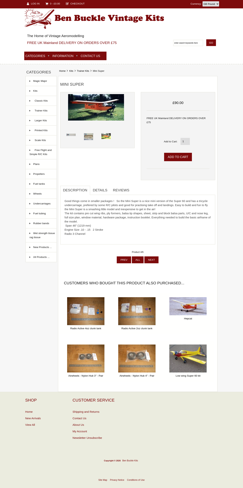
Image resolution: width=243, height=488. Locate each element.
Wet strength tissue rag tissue (42, 235)
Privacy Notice (117, 480)
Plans (36, 164)
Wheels (37, 193)
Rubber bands (41, 223)
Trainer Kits (83, 71)
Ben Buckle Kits (130, 460)
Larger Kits (38, 120)
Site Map (102, 480)
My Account (80, 431)
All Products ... (41, 257)
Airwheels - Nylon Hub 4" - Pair (137, 375)
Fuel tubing (39, 213)
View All (30, 424)
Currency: (196, 3)
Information (62, 56)
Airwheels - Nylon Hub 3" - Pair (85, 375)
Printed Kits (38, 130)
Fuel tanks (39, 183)
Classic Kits (38, 100)
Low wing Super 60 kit (188, 375)
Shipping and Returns (86, 411)
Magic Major (40, 81)
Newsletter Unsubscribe (87, 437)
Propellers (39, 174)
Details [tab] (100, 190)
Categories (35, 56)
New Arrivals (33, 418)
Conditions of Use (136, 480)
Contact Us (90, 56)
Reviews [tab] (121, 190)
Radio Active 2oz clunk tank (136, 328)
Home (62, 71)
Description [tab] (75, 190)
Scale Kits (37, 140)
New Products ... (42, 247)
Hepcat (188, 318)
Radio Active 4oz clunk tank (85, 328)
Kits (71, 71)
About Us (78, 424)
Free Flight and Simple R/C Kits (40, 152)
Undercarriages (42, 203)
